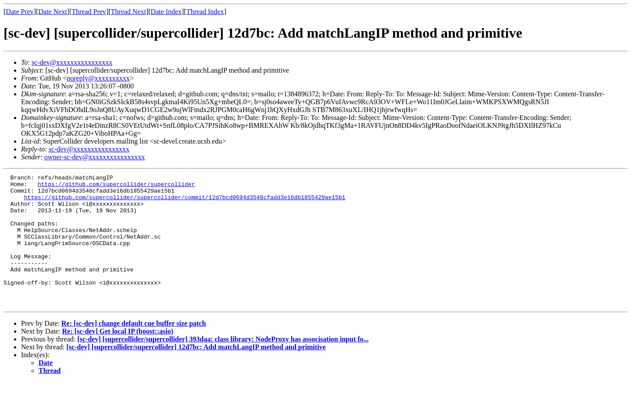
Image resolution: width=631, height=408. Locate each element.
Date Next (53, 11)
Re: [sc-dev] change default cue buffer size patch (133, 349)
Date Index (166, 11)
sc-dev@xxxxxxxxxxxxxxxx (72, 62)
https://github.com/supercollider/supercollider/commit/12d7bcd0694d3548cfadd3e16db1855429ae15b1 (184, 202)
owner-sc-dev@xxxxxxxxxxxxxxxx (94, 157)
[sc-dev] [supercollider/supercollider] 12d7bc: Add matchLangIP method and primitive (196, 373)
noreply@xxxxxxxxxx (98, 78)
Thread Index (205, 11)
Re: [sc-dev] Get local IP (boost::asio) (118, 357)
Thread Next (128, 11)
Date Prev (20, 11)
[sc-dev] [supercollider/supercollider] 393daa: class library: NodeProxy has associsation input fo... (223, 365)
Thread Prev (88, 11)
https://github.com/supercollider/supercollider (116, 186)
